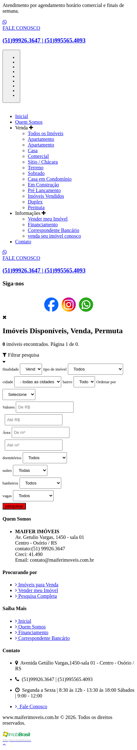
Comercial (38, 156)
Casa (33, 150)
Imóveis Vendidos (46, 196)
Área (6, 432)
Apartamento (41, 139)
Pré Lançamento (44, 190)
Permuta (36, 207)
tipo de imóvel (55, 369)
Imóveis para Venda (36, 584)
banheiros (10, 483)
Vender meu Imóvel (48, 219)
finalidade (11, 369)
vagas (7, 496)
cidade (8, 382)
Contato (23, 241)
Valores (9, 407)
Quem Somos (29, 122)
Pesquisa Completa (36, 596)
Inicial (21, 116)
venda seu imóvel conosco (54, 236)
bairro (67, 382)
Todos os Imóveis (45, 133)
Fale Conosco (31, 706)
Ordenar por (106, 382)
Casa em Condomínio (50, 179)
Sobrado (36, 173)
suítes (7, 470)
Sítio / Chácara (43, 162)
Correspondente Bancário (53, 230)
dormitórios (12, 458)
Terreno (36, 167)
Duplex (35, 201)
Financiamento (43, 224)
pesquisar (14, 506)
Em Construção (43, 184)
